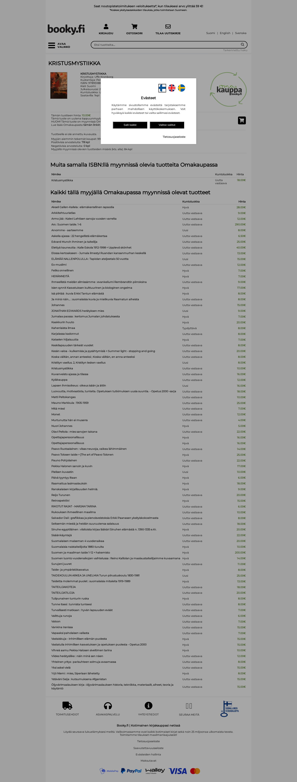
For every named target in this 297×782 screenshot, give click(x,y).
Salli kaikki (130, 124)
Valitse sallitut (167, 124)
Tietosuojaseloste (174, 136)
